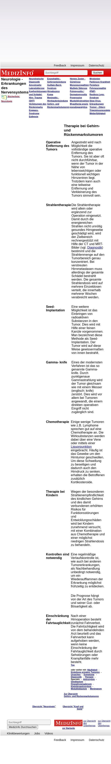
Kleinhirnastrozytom (81, 686)
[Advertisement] (37, 31)
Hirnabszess (53, 91)
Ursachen (76, 674)
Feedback (60, 65)
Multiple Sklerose (78, 88)
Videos (49, 733)
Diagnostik (94, 247)
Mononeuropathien (79, 85)
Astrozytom (89, 679)
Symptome (89, 674)
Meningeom (96, 689)
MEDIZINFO (18, 72)
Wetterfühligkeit (97, 113)
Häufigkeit (92, 670)
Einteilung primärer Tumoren (85, 672)
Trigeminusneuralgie (100, 110)
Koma (50, 94)
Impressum (77, 65)
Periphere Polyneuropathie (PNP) (98, 88)
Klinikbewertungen (18, 733)
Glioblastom (77, 681)
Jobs (37, 733)
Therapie (89, 677)
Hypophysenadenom (81, 684)
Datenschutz (96, 65)
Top (73, 665)
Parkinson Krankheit (100, 82)
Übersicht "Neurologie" (44, 706)
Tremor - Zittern (97, 107)
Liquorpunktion (81, 446)
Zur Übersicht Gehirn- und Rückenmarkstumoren (81, 695)
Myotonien (95, 78)
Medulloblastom (79, 689)
